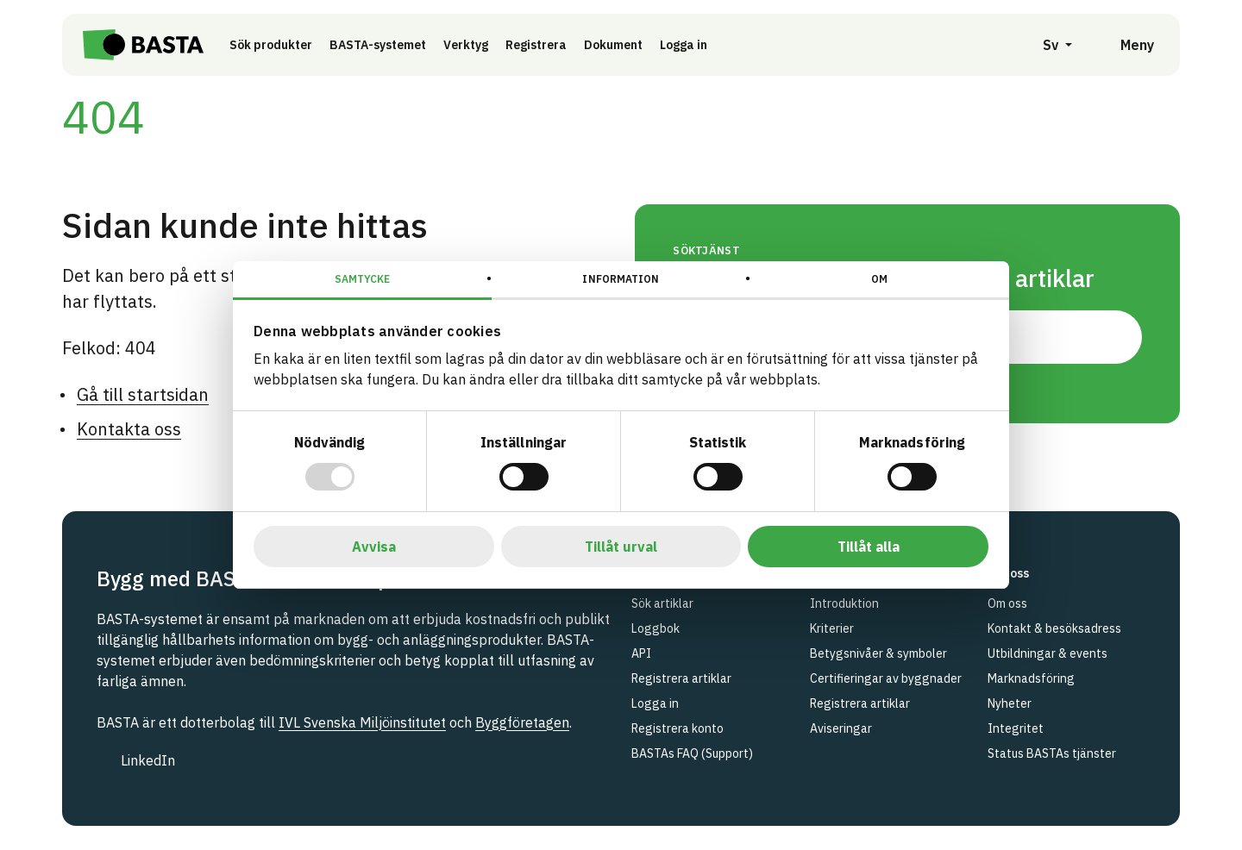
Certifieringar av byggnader (886, 678)
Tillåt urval (621, 546)
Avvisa (374, 546)
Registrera (536, 45)
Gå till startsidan (143, 394)
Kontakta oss (129, 429)
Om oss (1007, 603)
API (641, 653)
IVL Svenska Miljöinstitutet (362, 722)
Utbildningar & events (1047, 653)
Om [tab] (879, 278)
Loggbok (655, 628)
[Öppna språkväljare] (1048, 45)
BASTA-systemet (377, 45)
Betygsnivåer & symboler (878, 653)
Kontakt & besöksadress (1054, 628)
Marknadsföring (1031, 678)
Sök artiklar (662, 603)
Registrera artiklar (681, 678)
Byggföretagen (522, 722)
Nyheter (1010, 703)
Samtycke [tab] (363, 278)
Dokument (613, 45)
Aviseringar (841, 728)
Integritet (1016, 728)
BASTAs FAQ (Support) (692, 753)
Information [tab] (620, 278)
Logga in (688, 44)
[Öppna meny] (1125, 45)
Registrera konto (677, 728)
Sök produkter (270, 45)
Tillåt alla (868, 546)
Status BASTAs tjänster (1052, 753)
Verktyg (465, 45)
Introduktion (844, 603)
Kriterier (832, 628)
